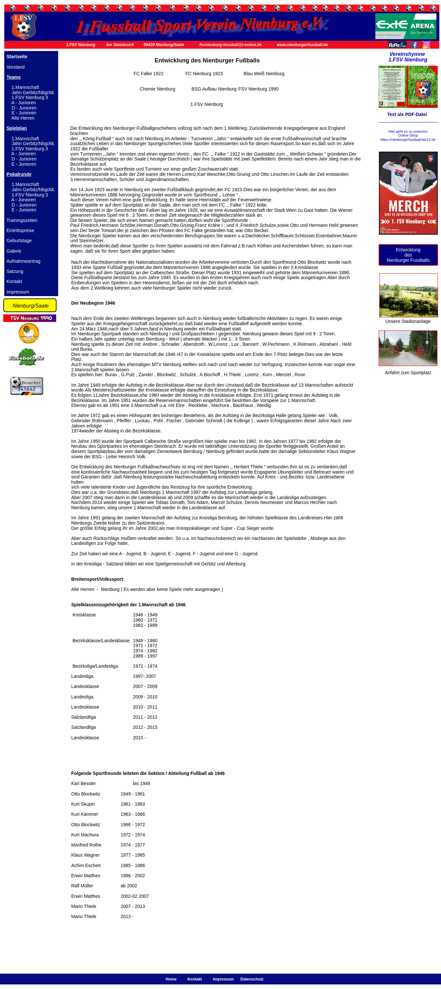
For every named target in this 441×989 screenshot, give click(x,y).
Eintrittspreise (20, 230)
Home (172, 979)
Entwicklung (408, 249)
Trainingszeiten (22, 220)
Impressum (18, 291)
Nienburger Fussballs (408, 260)
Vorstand (15, 67)
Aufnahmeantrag (24, 261)
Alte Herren (23, 118)
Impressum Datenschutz (238, 979)
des (408, 255)
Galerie (14, 251)
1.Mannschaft (25, 87)
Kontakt (14, 281)
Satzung (15, 271)
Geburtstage (19, 240)
